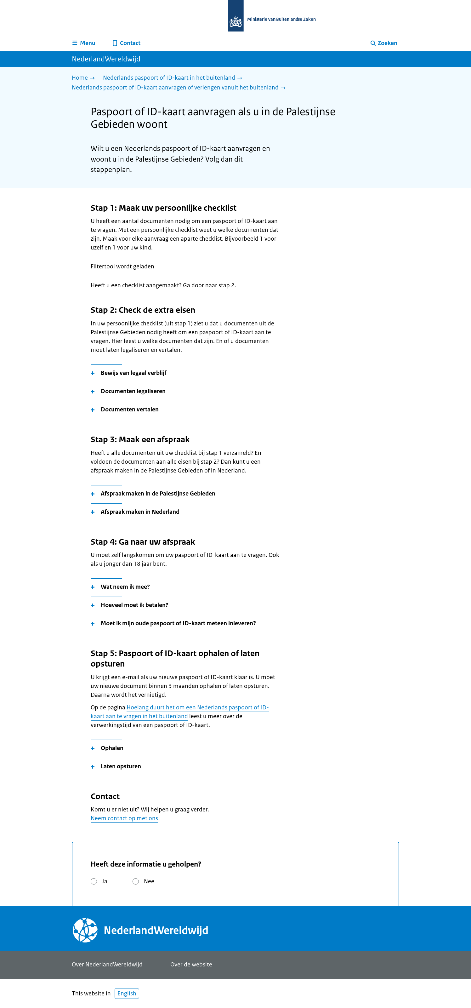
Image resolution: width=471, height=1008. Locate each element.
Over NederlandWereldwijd (107, 964)
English (126, 993)
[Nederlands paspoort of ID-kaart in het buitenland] (174, 78)
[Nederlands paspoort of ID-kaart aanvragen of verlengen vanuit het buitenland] (180, 88)
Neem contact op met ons (124, 818)
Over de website (191, 964)
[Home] (85, 78)
